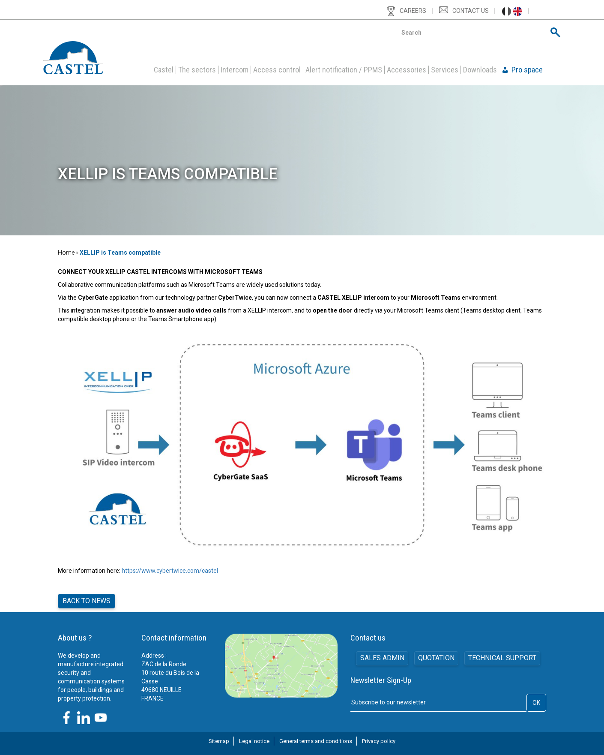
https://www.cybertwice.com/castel (170, 570)
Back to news (87, 599)
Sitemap (219, 738)
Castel (163, 70)
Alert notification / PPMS (343, 70)
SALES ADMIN (382, 655)
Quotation (436, 655)
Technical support (503, 655)
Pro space (527, 70)
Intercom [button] (234, 70)
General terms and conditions (315, 738)
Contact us (470, 10)
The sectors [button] (197, 70)
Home (66, 252)
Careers (413, 10)
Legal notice (254, 738)
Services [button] (444, 70)
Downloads (480, 70)
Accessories (406, 70)
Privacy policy (378, 738)
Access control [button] (277, 70)
